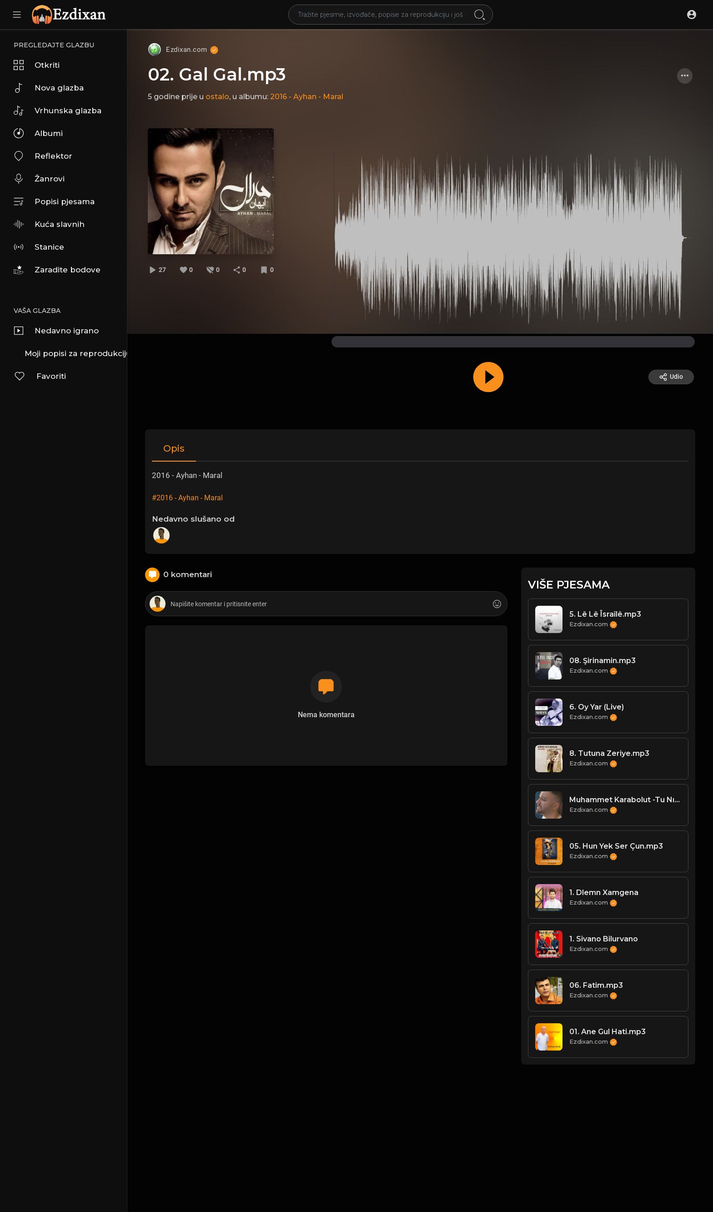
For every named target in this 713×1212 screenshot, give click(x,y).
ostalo (217, 96)
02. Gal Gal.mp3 (217, 74)
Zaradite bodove (57, 270)
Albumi (38, 133)
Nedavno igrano (56, 331)
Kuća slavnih (49, 224)
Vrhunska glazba (57, 111)
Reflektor (43, 156)
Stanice (39, 247)
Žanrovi (39, 179)
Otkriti (37, 65)
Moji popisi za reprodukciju (76, 353)
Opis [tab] (174, 448)
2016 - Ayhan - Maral (306, 96)
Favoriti (40, 376)
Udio (671, 377)
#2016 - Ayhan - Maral (187, 497)
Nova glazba (49, 88)
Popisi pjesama (54, 201)
